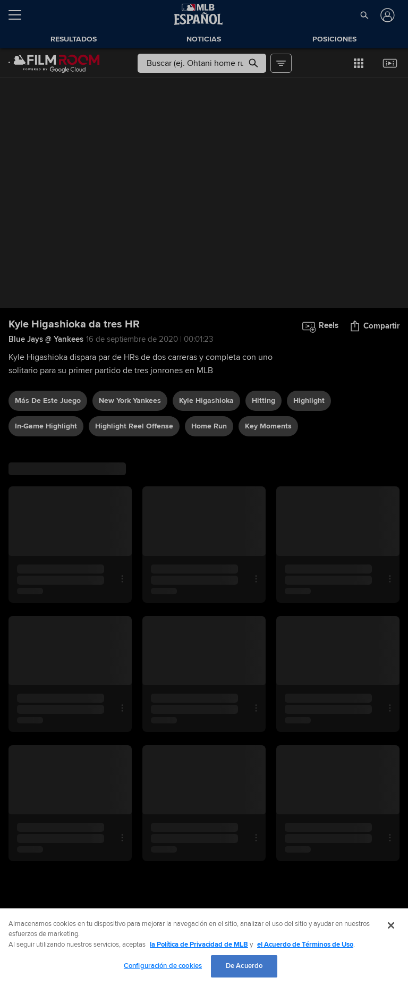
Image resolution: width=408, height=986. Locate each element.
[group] (204, 193)
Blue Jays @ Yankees (45, 339)
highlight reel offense (134, 426)
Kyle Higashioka (206, 400)
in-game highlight (46, 426)
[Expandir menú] (19, 15)
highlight (309, 400)
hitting (263, 400)
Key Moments (268, 426)
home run (209, 426)
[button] (364, 15)
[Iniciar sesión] (386, 15)
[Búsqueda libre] (202, 63)
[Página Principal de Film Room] (54, 63)
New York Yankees (130, 400)
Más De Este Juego (48, 400)
